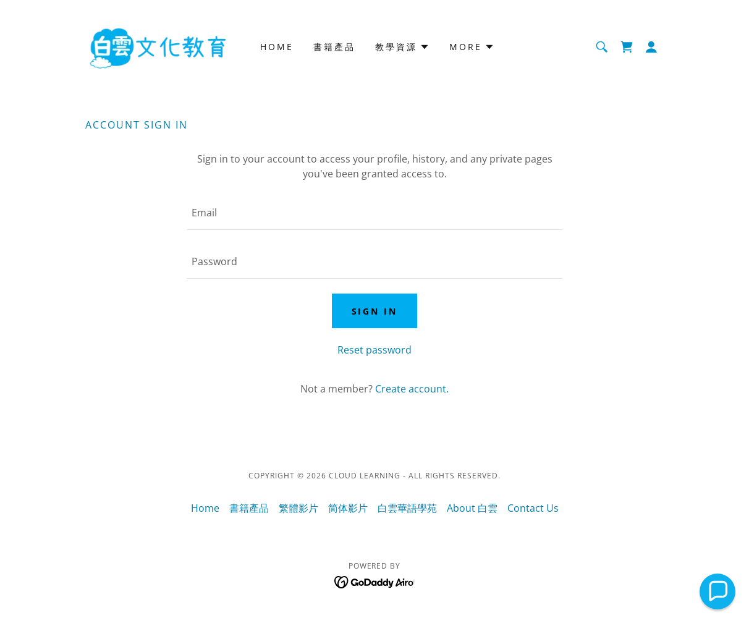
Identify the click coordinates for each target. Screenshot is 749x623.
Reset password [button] (374, 350)
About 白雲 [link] (472, 508)
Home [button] (205, 508)
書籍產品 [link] (334, 47)
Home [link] (277, 47)
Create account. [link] (412, 389)
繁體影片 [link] (298, 508)
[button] (651, 47)
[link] (157, 46)
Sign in (375, 311)
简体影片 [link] (348, 508)
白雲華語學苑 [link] (407, 508)
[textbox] (374, 213)
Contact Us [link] (533, 508)
